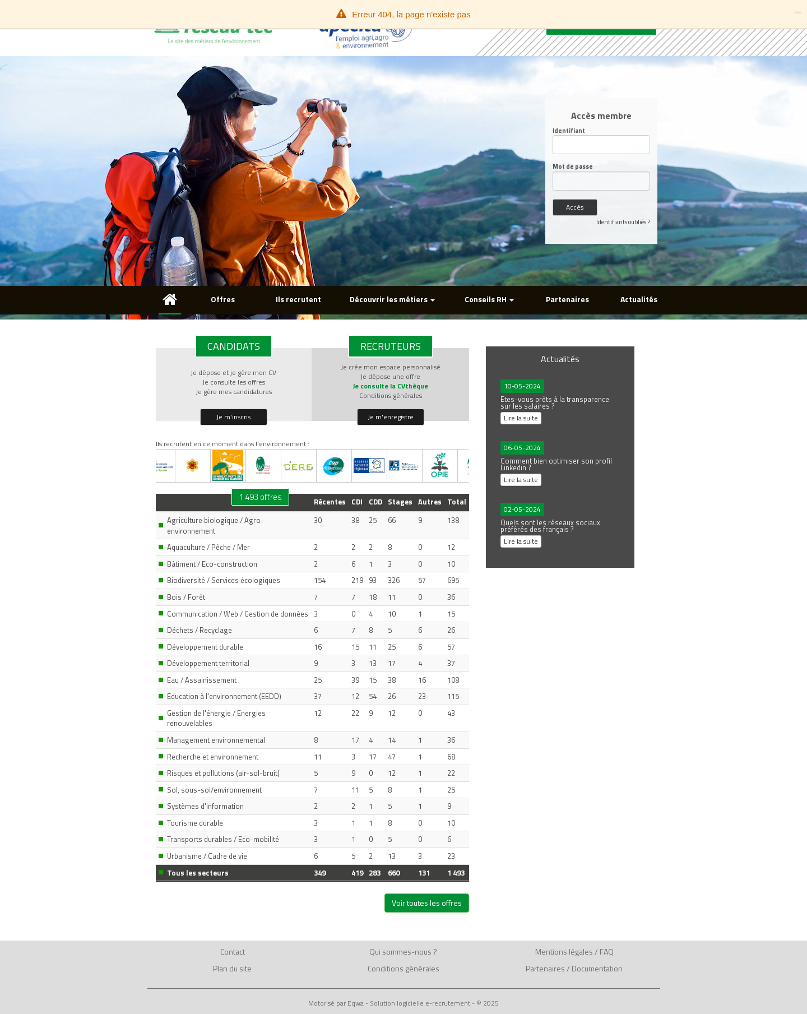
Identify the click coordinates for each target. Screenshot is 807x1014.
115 (453, 696)
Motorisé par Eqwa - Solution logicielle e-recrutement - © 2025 (403, 1003)
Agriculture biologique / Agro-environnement (215, 525)
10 (451, 563)
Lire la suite (521, 418)
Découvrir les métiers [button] (392, 299)
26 (451, 630)
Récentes (330, 501)
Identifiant (569, 131)
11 (392, 597)
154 (320, 580)
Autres (430, 501)
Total (456, 501)
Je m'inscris (233, 416)
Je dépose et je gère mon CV (233, 372)
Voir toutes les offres (427, 903)
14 (392, 740)
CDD (375, 501)
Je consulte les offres (233, 382)
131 (424, 872)
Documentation (597, 968)
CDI (357, 501)
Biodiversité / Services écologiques (223, 580)
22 (355, 713)
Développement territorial (208, 663)
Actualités (638, 299)
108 (453, 680)
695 (453, 580)
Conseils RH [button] (489, 299)
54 (373, 696)
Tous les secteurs (198, 872)
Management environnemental (216, 740)
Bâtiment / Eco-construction (212, 563)
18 (373, 597)
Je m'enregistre (391, 416)
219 (357, 580)
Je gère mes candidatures (234, 391)
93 (373, 580)
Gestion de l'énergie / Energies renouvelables (216, 718)
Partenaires (567, 299)
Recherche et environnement (212, 756)
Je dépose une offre (390, 376)
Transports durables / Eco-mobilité (223, 839)
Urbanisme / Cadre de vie (207, 856)
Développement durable (205, 646)
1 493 (456, 872)
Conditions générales (390, 395)
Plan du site (232, 968)
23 (422, 696)
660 (394, 872)
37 (451, 663)
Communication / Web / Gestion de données (237, 613)
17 (392, 663)
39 (355, 680)
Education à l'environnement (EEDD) (224, 696)
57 (422, 580)
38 (355, 520)
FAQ (607, 951)
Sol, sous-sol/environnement (214, 789)
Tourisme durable (195, 822)
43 (451, 713)
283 (375, 872)
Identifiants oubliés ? (623, 221)
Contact (232, 951)
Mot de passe (573, 167)
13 (373, 663)
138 (453, 520)
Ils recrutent (298, 299)
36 (451, 597)
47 (392, 756)
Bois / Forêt (186, 597)
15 (451, 613)
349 (320, 872)
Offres (223, 299)
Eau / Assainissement (201, 680)
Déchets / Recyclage (199, 630)
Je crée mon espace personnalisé (390, 367)
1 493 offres (260, 496)
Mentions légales (564, 951)
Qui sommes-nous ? (403, 951)
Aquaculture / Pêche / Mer (208, 547)
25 (373, 520)
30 (318, 520)
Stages (400, 501)
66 (392, 520)
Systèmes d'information (205, 806)
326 (394, 580)
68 (451, 756)
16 (318, 646)
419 (357, 872)
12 (451, 547)
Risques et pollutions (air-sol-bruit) (223, 773)
